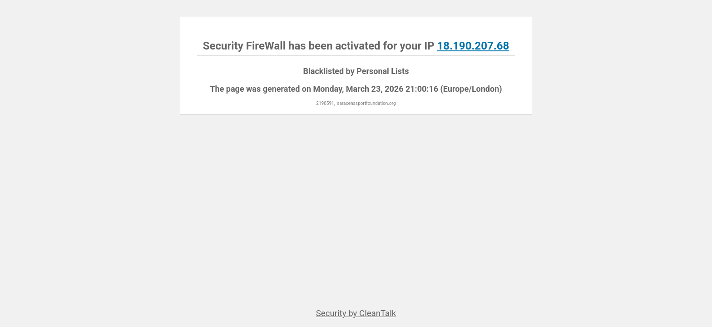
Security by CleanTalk (356, 313)
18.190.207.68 (473, 46)
